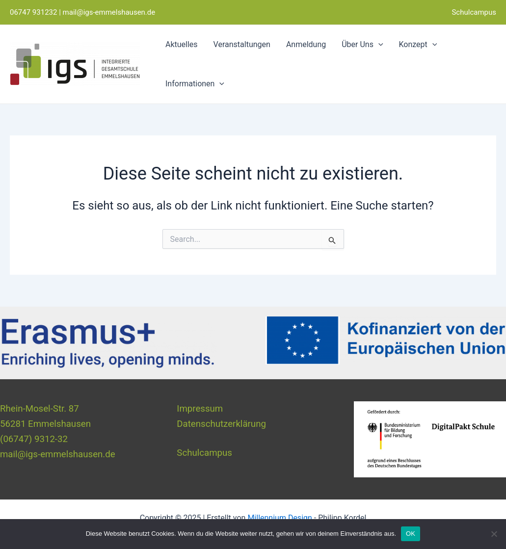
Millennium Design (279, 518)
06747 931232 (33, 12)
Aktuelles (181, 44)
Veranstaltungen (241, 44)
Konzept (418, 44)
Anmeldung (306, 44)
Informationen (194, 84)
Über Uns (362, 44)
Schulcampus (474, 12)
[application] (378, 44)
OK (410, 533)
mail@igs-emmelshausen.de (109, 12)
